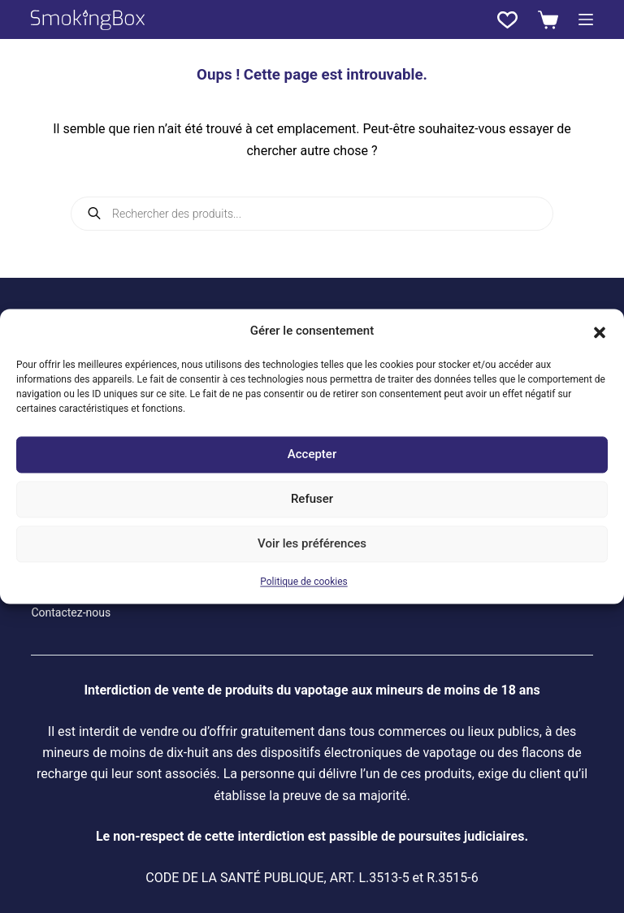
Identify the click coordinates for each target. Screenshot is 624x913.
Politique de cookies (303, 581)
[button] (600, 331)
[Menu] (585, 19)
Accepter (312, 455)
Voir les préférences (312, 544)
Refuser (312, 499)
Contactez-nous (70, 612)
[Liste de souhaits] (507, 20)
